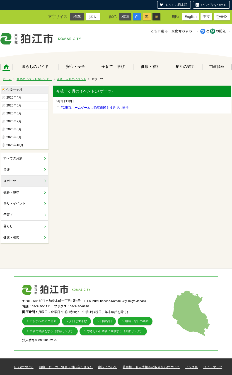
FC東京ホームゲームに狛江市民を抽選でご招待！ (96, 107)
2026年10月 (14, 145)
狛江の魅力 (185, 66)
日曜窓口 (106, 321)
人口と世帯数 (78, 321)
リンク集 (191, 367)
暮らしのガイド (35, 66)
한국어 (222, 17)
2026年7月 (14, 121)
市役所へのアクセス (43, 321)
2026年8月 (14, 129)
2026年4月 (14, 97)
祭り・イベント (14, 203)
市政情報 (217, 66)
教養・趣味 (11, 192)
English (190, 17)
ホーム (6, 66)
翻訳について (107, 367)
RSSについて (24, 367)
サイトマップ (212, 367)
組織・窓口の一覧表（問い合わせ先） (66, 367)
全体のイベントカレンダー (34, 79)
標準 (77, 17)
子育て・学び (113, 66)
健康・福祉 (150, 66)
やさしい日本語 (176, 5)
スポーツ (9, 181)
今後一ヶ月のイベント (71, 79)
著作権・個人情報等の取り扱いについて (151, 367)
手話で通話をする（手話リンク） (52, 331)
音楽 (6, 169)
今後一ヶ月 (14, 89)
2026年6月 (14, 113)
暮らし (8, 226)
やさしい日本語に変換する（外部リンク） (115, 331)
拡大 (93, 17)
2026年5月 (14, 105)
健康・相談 (11, 237)
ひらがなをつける (213, 5)
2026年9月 (14, 137)
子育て (8, 215)
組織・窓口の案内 (137, 321)
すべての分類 (12, 158)
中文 (206, 17)
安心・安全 (75, 66)
